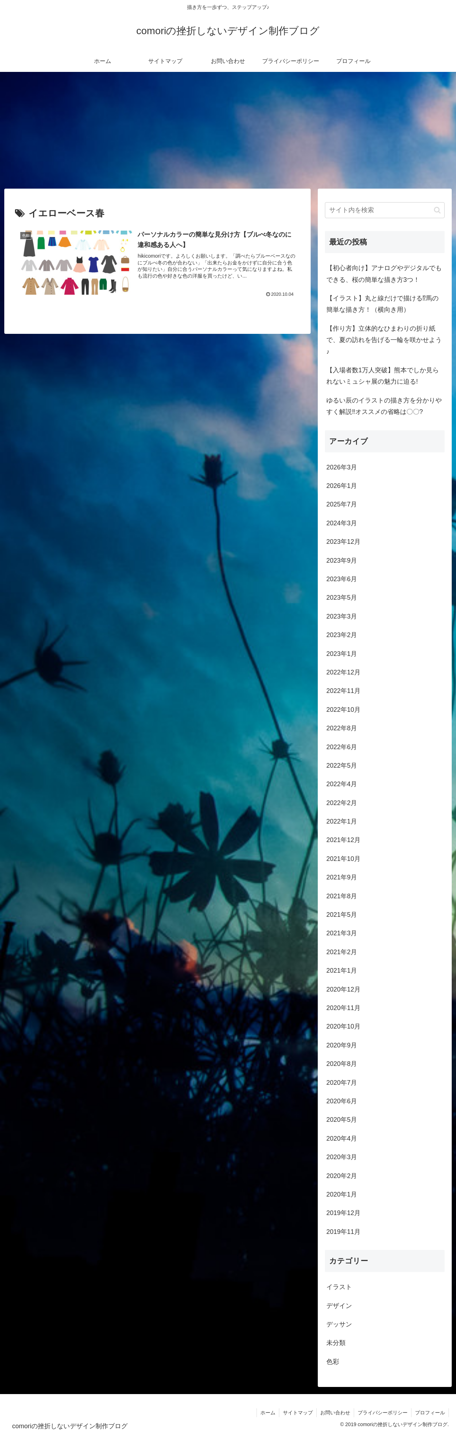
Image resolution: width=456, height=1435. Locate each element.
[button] (437, 210)
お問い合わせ (335, 1412)
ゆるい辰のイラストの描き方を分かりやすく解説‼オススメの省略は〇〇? (384, 406)
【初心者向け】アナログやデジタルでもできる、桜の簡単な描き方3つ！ (384, 273)
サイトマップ (298, 1412)
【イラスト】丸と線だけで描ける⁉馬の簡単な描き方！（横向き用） (382, 304)
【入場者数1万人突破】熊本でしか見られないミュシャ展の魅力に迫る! (382, 376)
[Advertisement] (228, 130)
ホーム (267, 1412)
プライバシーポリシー (383, 1412)
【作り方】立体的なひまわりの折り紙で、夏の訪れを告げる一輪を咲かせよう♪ (384, 340)
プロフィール (430, 1412)
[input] (385, 210)
